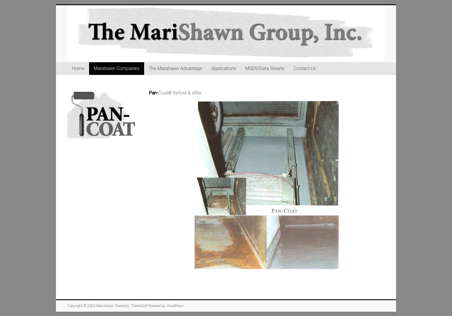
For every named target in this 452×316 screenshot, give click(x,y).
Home (78, 68)
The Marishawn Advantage (175, 68)
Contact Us (304, 68)
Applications (223, 68)
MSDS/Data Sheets (264, 68)
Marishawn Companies (117, 68)
